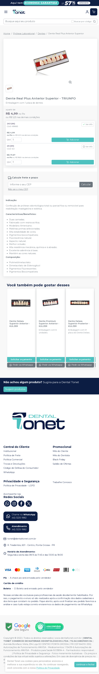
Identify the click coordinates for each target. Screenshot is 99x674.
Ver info (88, 124)
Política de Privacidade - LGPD (19, 485)
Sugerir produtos (15, 389)
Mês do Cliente (60, 451)
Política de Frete (11, 455)
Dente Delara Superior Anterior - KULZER (19, 323)
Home (6, 33)
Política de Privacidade (48, 668)
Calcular (86, 184)
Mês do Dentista (61, 455)
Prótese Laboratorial (24, 33)
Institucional (9, 451)
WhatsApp (9, 472)
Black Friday (59, 459)
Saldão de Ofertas (62, 464)
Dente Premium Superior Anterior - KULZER (49, 323)
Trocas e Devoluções (14, 464)
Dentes (41, 33)
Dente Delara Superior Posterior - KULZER (79, 323)
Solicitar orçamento (21, 359)
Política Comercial (12, 459)
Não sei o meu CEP (18, 189)
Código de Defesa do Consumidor (21, 468)
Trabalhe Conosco (62, 482)
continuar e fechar (85, 664)
